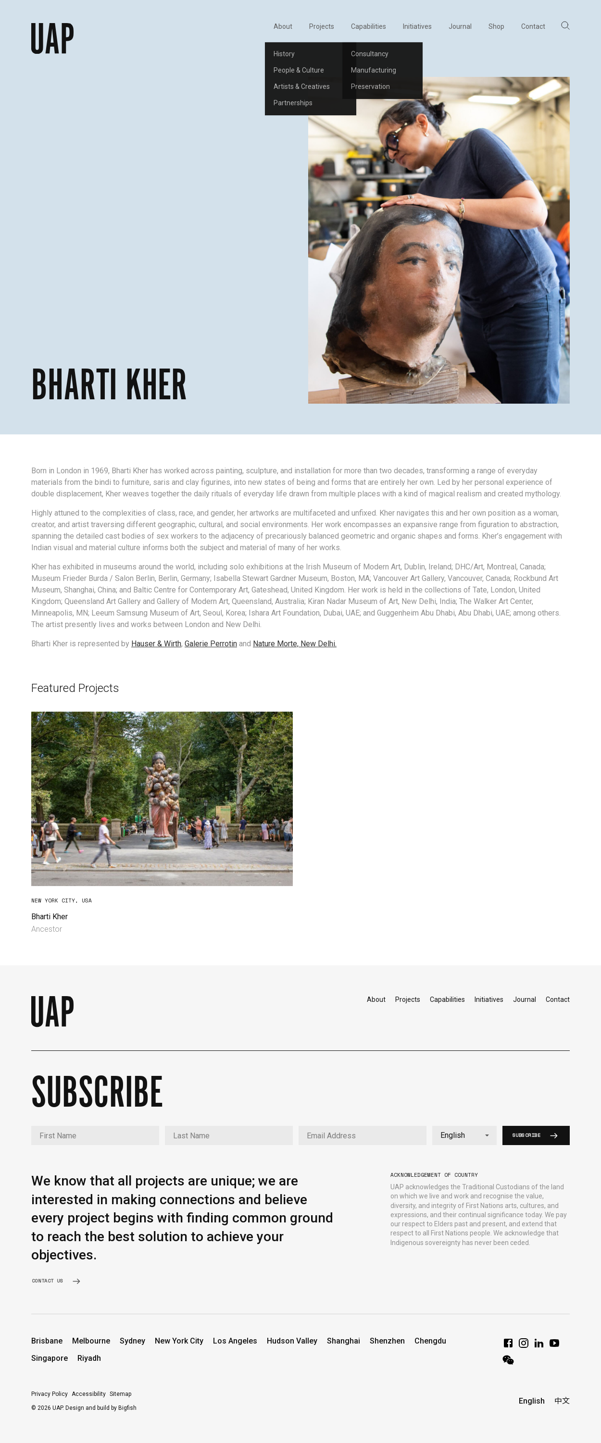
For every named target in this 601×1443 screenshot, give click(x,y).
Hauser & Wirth (156, 643)
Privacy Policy (49, 1394)
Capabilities (447, 999)
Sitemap (120, 1394)
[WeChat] (508, 1363)
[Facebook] (508, 1346)
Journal (524, 999)
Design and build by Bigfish (101, 1408)
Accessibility (89, 1394)
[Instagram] (523, 1346)
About (376, 999)
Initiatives (489, 999)
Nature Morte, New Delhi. (295, 643)
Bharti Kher (49, 916)
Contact (558, 999)
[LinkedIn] (539, 1346)
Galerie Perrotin (211, 643)
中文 (562, 1401)
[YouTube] (554, 1346)
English (532, 1401)
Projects (407, 999)
